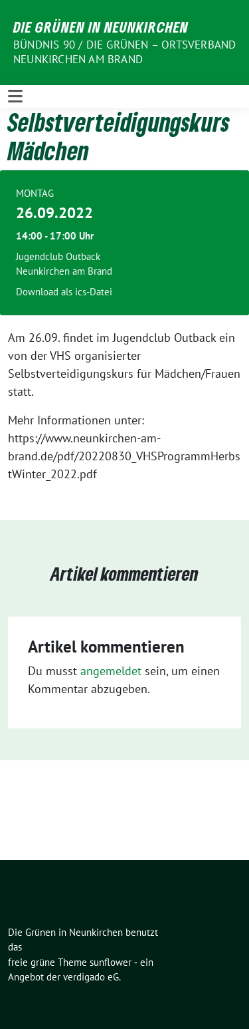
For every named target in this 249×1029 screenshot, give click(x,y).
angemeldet (110, 670)
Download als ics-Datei (64, 291)
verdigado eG (91, 976)
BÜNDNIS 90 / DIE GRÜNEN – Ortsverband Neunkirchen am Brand (124, 52)
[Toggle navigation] (15, 96)
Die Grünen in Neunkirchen (101, 26)
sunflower (110, 962)
